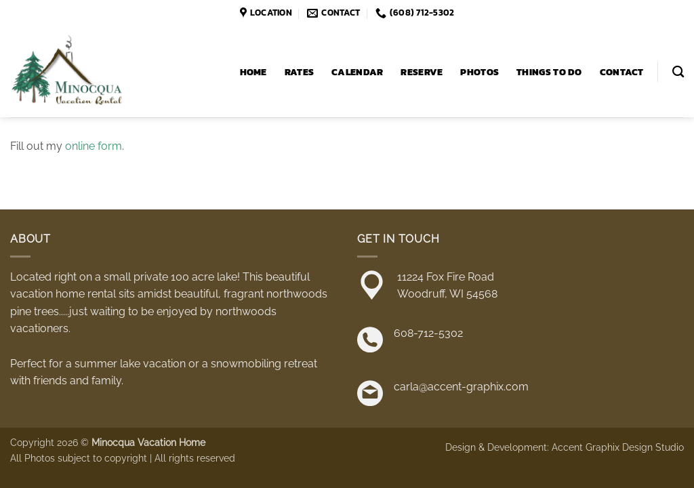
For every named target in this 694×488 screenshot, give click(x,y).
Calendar (357, 71)
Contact (622, 71)
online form (93, 146)
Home (253, 71)
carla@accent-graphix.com (461, 386)
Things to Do (548, 71)
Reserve (422, 71)
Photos (479, 71)
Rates (299, 71)
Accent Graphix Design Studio (618, 447)
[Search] (678, 72)
